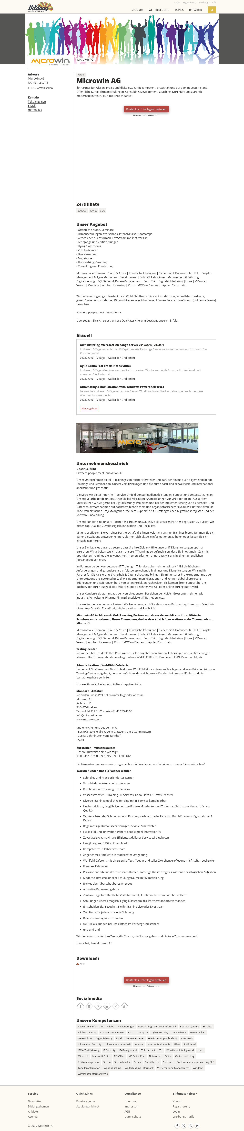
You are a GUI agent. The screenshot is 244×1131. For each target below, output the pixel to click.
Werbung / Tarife (183, 1116)
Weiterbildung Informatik (139, 1068)
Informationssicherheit (118, 1044)
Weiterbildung (159, 10)
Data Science (179, 1032)
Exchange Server (135, 1038)
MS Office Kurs (137, 1056)
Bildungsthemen (38, 1106)
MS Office (119, 1056)
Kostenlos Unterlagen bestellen (146, 109)
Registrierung (181, 1106)
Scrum (107, 1062)
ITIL (161, 1050)
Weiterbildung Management (173, 1068)
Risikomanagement (89, 1062)
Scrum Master (122, 1062)
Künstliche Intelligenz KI (180, 1050)
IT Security (109, 1050)
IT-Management (128, 1050)
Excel (119, 1038)
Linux (201, 1050)
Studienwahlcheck (87, 1106)
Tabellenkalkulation (89, 1068)
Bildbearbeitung (87, 1032)
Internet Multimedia (158, 1044)
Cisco (131, 1032)
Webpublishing (112, 1068)
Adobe (110, 1026)
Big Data (207, 1026)
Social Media (152, 1062)
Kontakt (178, 1101)
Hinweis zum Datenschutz (146, 115)
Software (168, 1062)
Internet (139, 1044)
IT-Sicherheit (148, 1050)
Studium (137, 10)
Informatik (187, 1038)
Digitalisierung (104, 1038)
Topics (179, 10)
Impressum (132, 1106)
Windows (198, 1068)
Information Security (89, 1044)
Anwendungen (126, 1026)
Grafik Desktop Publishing (162, 1038)
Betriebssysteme (189, 1026)
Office (168, 1056)
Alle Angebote (89, 408)
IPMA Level (190, 1044)
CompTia (143, 1032)
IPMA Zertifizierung (89, 1050)
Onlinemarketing (184, 1056)
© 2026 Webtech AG (40, 1126)
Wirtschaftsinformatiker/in (93, 1073)
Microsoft (83, 1056)
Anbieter (33, 1111)
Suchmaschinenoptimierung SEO (195, 1062)
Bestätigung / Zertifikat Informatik (157, 1026)
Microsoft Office (101, 1056)
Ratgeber (195, 10)
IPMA (177, 1044)
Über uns (130, 1101)
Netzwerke (155, 1056)
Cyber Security (160, 1032)
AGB (80, 964)
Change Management (112, 1032)
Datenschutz (85, 1038)
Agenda (33, 1116)
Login (176, 1111)
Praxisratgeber (85, 1101)
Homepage (35, 110)
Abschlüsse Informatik (90, 1026)
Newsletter (35, 1101)
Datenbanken (197, 1032)
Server (137, 1062)
